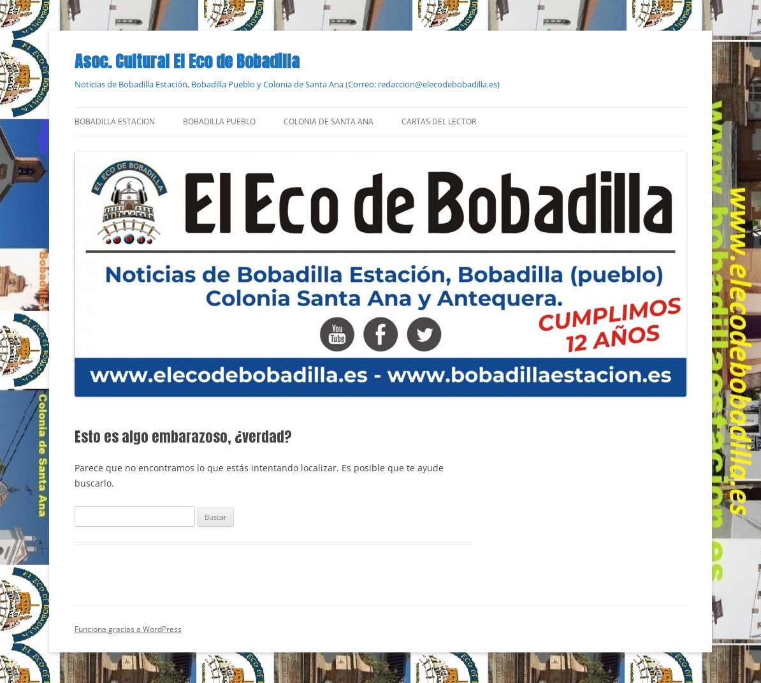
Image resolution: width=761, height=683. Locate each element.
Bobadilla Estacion (115, 121)
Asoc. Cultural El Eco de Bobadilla (187, 61)
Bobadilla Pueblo (219, 121)
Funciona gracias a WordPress (128, 629)
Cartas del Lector (439, 121)
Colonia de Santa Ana (328, 121)
